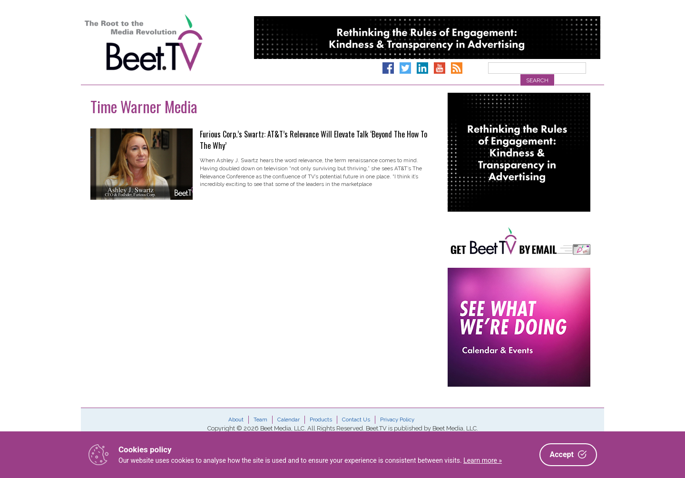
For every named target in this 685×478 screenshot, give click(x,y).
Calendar (288, 419)
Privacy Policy (397, 419)
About (236, 419)
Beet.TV (168, 42)
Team (260, 419)
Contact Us (356, 419)
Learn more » (482, 460)
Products (321, 419)
